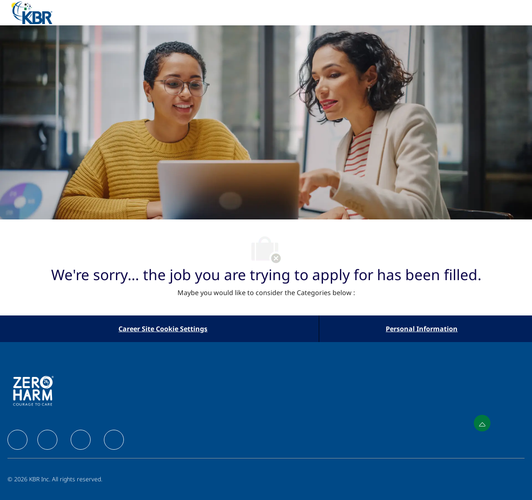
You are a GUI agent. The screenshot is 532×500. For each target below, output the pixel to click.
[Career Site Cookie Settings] (163, 328)
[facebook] (17, 440)
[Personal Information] (421, 328)
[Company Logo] (41, 12)
